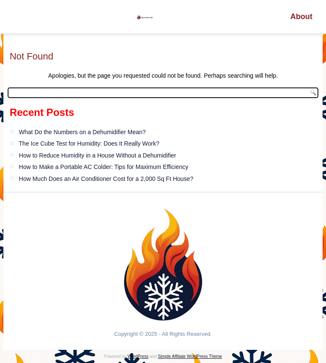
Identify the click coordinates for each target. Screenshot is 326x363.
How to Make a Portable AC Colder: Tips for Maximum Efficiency (103, 166)
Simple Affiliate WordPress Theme (190, 356)
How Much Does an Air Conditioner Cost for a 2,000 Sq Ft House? (106, 178)
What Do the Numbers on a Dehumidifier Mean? (82, 132)
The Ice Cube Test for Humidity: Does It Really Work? (89, 143)
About (301, 16)
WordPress (137, 356)
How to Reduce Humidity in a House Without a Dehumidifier (97, 155)
